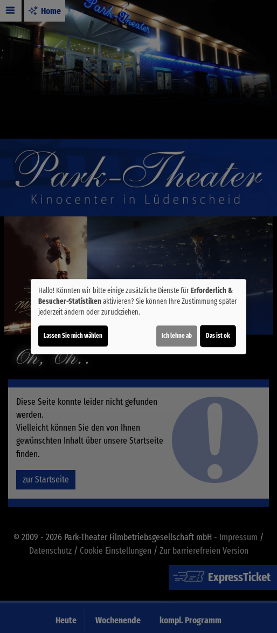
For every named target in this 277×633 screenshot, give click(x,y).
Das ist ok (218, 335)
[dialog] (138, 317)
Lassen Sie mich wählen (73, 335)
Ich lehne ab (177, 335)
